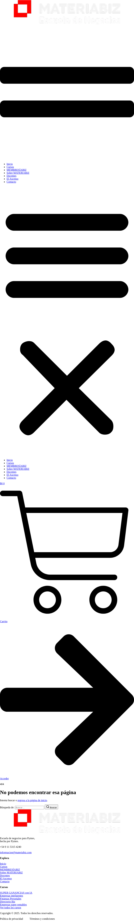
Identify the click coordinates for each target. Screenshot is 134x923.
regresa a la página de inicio (32, 800)
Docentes (11, 175)
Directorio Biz (7, 901)
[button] (67, 321)
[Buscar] (51, 807)
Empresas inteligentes (11, 895)
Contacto (11, 181)
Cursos (10, 167)
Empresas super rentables (13, 904)
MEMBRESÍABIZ (17, 169)
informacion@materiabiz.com (16, 852)
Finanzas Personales (10, 898)
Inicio (10, 164)
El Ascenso (12, 178)
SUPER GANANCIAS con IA (16, 892)
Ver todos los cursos (10, 907)
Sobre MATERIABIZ (18, 172)
